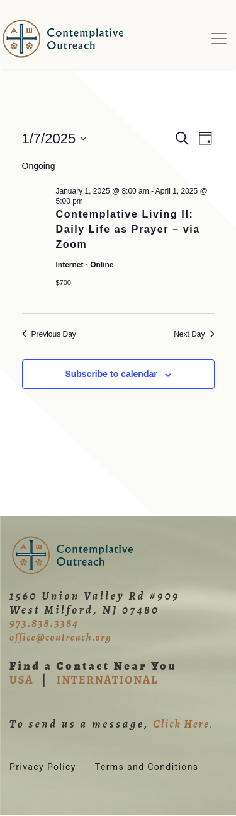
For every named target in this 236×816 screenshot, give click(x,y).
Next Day (194, 334)
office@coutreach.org (60, 637)
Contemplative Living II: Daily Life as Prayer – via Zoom (128, 229)
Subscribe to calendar (111, 374)
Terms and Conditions (147, 767)
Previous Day (49, 334)
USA (21, 679)
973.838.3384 (44, 623)
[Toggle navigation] (219, 38)
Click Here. (183, 723)
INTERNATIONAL (107, 679)
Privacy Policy (42, 767)
